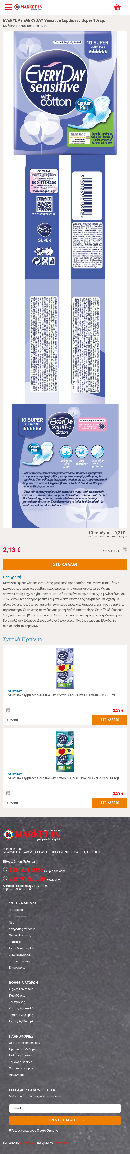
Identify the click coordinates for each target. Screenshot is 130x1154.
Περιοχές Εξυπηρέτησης (25, 1021)
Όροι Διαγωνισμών (21, 1068)
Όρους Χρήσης (47, 1130)
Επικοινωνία (17, 967)
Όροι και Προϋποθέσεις (24, 1043)
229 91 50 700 (24, 879)
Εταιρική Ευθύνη (19, 961)
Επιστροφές (17, 1002)
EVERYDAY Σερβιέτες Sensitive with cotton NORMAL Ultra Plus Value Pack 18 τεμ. (62, 778)
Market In (28, 7)
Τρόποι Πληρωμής (21, 1015)
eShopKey (27, 1143)
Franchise (15, 942)
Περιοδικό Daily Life (22, 948)
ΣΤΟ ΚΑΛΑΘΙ (65, 564)
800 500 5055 (23, 870)
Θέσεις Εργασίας (20, 935)
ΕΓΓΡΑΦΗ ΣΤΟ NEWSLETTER (65, 1120)
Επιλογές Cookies (20, 1062)
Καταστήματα (17, 916)
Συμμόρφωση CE (20, 955)
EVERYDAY (14, 691)
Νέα (11, 922)
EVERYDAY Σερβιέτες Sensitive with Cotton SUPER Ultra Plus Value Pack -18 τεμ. (62, 695)
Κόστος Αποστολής (22, 1008)
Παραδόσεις (17, 995)
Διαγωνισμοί (17, 1075)
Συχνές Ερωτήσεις (21, 989)
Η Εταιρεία (16, 910)
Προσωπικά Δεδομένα (23, 1049)
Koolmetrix (61, 1143)
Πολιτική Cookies (20, 1055)
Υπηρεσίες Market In (22, 929)
